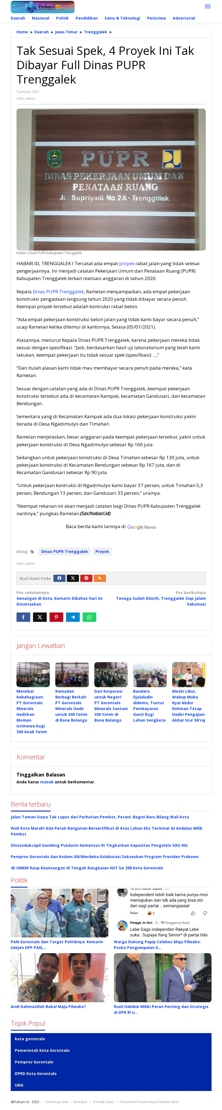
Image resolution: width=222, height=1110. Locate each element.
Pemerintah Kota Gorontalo (42, 1050)
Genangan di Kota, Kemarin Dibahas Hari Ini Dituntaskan (62, 598)
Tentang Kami (56, 1102)
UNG (19, 1085)
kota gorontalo (30, 1039)
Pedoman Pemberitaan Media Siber (149, 1102)
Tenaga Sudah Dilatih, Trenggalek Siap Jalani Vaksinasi (160, 598)
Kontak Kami (103, 1102)
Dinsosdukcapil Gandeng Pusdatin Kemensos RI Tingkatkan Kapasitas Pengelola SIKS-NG (99, 845)
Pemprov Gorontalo (34, 1062)
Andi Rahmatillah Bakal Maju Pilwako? (48, 1006)
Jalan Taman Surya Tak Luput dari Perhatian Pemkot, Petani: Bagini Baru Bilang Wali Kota (100, 817)
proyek (126, 263)
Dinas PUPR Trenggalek (58, 291)
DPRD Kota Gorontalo (36, 1073)
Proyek (102, 551)
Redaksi (80, 1102)
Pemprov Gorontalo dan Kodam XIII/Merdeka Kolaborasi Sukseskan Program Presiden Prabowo (105, 856)
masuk (47, 782)
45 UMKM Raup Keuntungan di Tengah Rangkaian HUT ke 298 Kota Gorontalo (87, 868)
